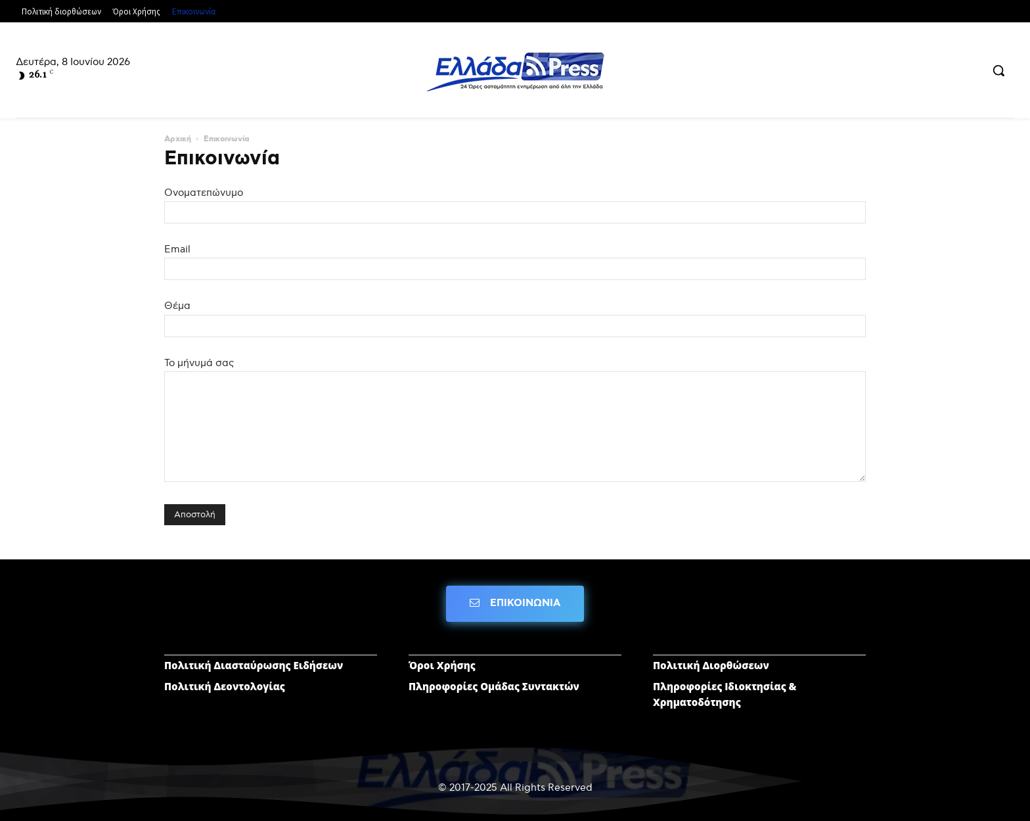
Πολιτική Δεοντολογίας (224, 686)
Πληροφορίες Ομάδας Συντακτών (494, 686)
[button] (998, 70)
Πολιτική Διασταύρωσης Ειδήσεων (253, 665)
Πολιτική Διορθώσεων (711, 665)
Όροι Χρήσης (442, 665)
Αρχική (177, 139)
